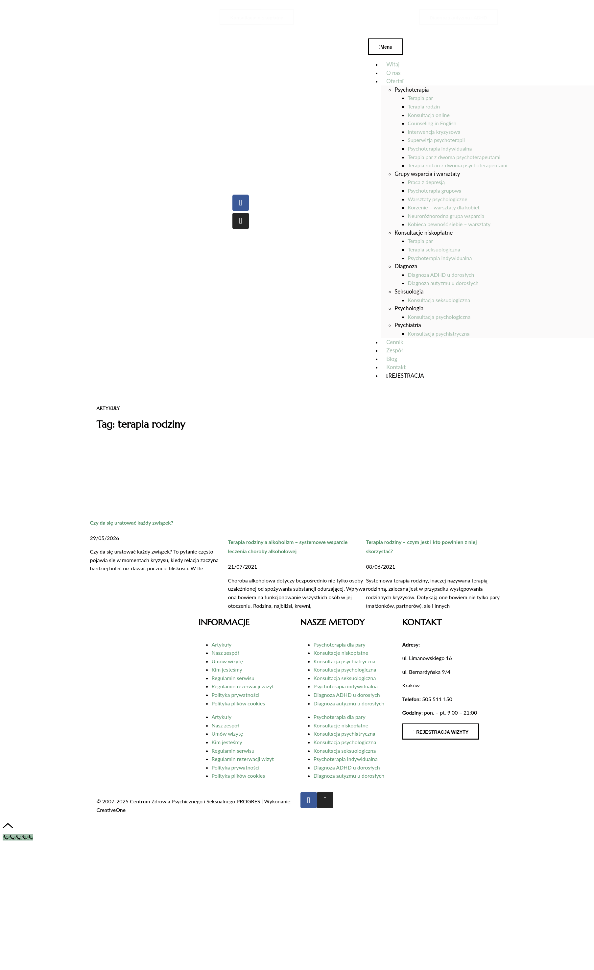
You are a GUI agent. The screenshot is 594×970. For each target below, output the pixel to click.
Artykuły (222, 644)
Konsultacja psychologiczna (345, 669)
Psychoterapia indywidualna (346, 686)
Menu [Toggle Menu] (385, 47)
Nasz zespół (225, 653)
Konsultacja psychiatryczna (344, 661)
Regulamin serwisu (233, 678)
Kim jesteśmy (227, 669)
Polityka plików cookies (238, 703)
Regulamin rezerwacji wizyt (243, 686)
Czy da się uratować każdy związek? (132, 522)
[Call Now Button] (18, 837)
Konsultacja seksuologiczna (345, 678)
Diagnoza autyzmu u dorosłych (349, 703)
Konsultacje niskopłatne (341, 653)
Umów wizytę (227, 661)
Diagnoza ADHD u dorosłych (347, 695)
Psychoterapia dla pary (340, 644)
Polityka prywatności (236, 695)
